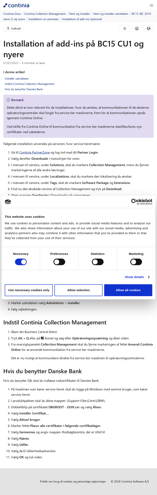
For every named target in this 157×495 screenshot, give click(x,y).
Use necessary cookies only (28, 290)
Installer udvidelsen (17, 78)
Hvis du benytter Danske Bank (24, 89)
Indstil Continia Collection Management (29, 84)
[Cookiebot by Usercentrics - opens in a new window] (134, 202)
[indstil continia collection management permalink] (108, 322)
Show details (134, 277)
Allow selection (78, 290)
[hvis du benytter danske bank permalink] (84, 371)
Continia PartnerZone (34, 152)
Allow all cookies (128, 290)
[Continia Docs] (16, 5)
